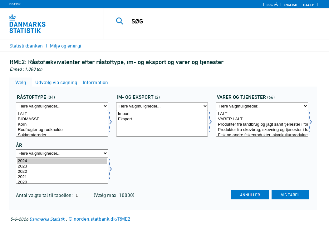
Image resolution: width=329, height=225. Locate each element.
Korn (62, 124)
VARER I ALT (262, 119)
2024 (62, 161)
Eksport (162, 119)
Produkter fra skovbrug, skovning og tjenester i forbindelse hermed (262, 129)
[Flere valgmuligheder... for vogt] (262, 106)
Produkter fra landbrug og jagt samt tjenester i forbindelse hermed (262, 124)
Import (162, 114)
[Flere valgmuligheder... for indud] (162, 106)
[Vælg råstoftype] (62, 123)
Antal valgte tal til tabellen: (45, 195)
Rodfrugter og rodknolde (62, 129)
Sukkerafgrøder (62, 135)
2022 (62, 171)
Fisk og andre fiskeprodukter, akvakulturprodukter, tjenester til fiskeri (262, 135)
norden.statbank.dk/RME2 (102, 219)
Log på (272, 4)
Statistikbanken (26, 45)
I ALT (62, 114)
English (290, 4)
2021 (62, 177)
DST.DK (15, 4)
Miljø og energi (65, 45)
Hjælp (308, 4)
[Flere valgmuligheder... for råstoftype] (62, 106)
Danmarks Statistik (47, 219)
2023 (62, 166)
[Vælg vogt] (262, 123)
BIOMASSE (62, 119)
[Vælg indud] (162, 123)
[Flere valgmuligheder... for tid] (62, 153)
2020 (62, 182)
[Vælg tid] (62, 170)
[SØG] (218, 21)
